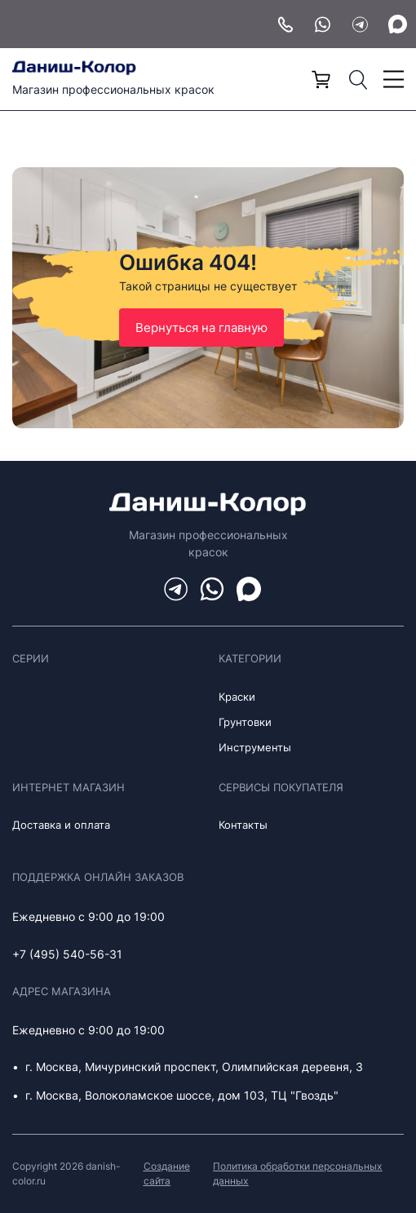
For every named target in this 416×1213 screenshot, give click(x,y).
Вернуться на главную (201, 327)
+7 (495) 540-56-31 (67, 954)
